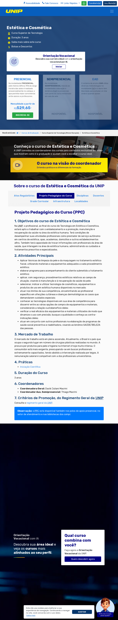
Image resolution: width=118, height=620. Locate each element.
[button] (31, 615)
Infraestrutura (61, 201)
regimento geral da (39, 403)
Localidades (81, 201)
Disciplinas (83, 195)
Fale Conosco (50, 3)
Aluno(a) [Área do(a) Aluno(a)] (110, 3)
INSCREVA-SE (23, 115)
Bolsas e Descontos (21, 46)
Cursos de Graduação (30, 133)
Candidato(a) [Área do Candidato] (95, 3)
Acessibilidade (31, 3)
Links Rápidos (69, 3)
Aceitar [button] (82, 612)
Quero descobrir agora (83, 559)
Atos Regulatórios (24, 195)
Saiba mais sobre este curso (26, 42)
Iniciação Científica (30, 367)
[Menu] (112, 11)
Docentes (98, 195)
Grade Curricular (39, 201)
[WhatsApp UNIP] (84, 3)
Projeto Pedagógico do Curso (55, 195)
